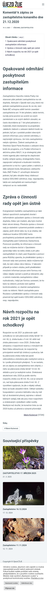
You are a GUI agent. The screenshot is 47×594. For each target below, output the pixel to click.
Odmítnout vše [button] (26, 583)
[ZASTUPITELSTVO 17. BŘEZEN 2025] (23, 457)
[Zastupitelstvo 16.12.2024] (23, 493)
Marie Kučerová (30, 415)
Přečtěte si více (37, 578)
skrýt (21, 37)
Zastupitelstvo (27, 28)
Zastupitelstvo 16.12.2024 (15, 509)
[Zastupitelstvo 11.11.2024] (23, 529)
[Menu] (43, 4)
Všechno (16, 28)
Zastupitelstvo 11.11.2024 (15, 545)
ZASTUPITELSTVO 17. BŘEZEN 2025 (19, 473)
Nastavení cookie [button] (11, 583)
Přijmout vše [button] (9, 588)
